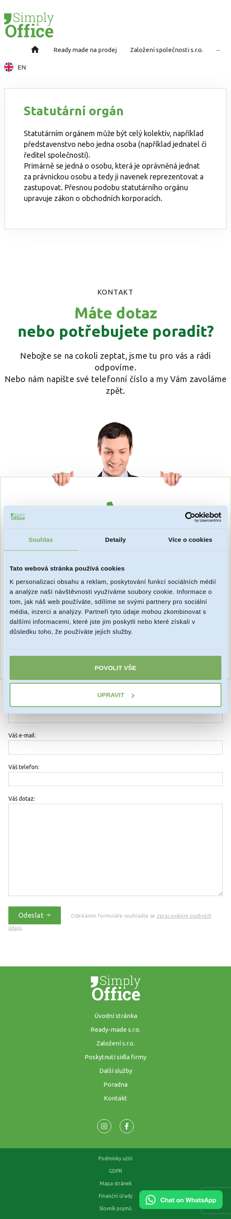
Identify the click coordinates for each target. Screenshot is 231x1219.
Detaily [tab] (115, 539)
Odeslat (34, 915)
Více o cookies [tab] (190, 539)
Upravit (115, 694)
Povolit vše (115, 667)
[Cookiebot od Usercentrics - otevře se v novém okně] (184, 516)
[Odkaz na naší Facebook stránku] (104, 1126)
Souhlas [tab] (40, 539)
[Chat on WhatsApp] (181, 1206)
